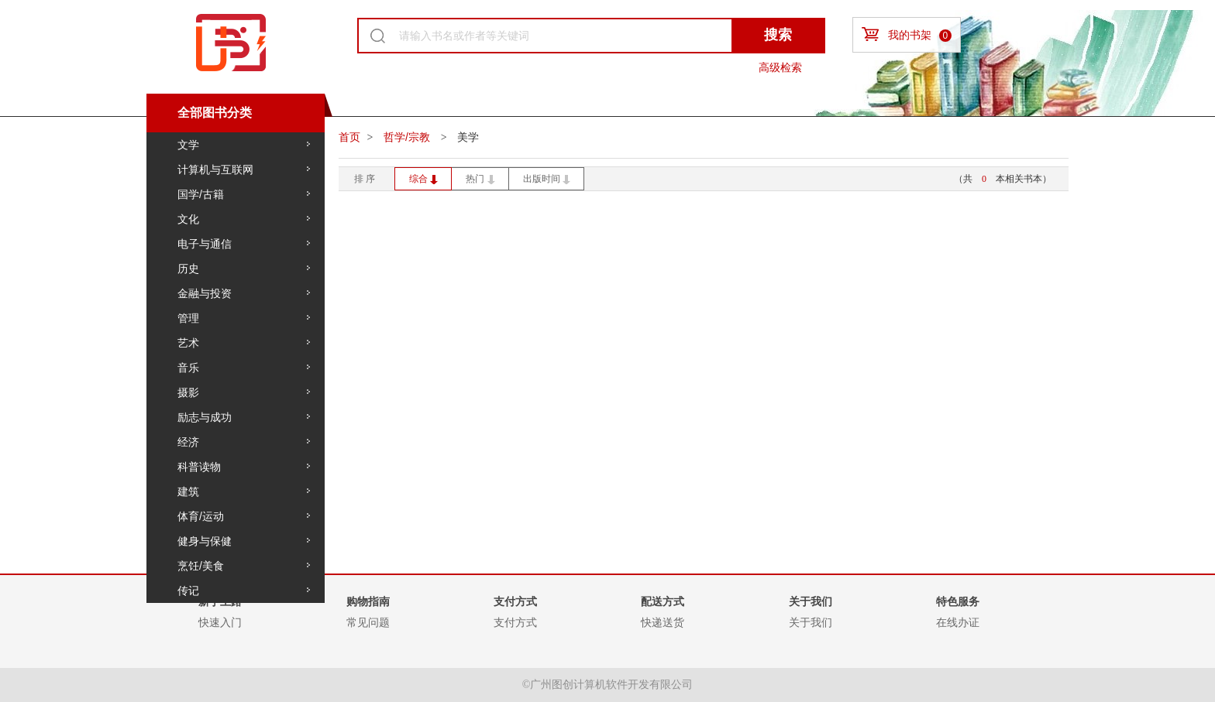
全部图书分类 (214, 112)
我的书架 (907, 34)
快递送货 (662, 622)
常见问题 (368, 622)
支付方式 (515, 622)
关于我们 (810, 622)
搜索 (778, 35)
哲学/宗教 (408, 137)
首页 (349, 137)
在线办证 (957, 622)
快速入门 (220, 622)
